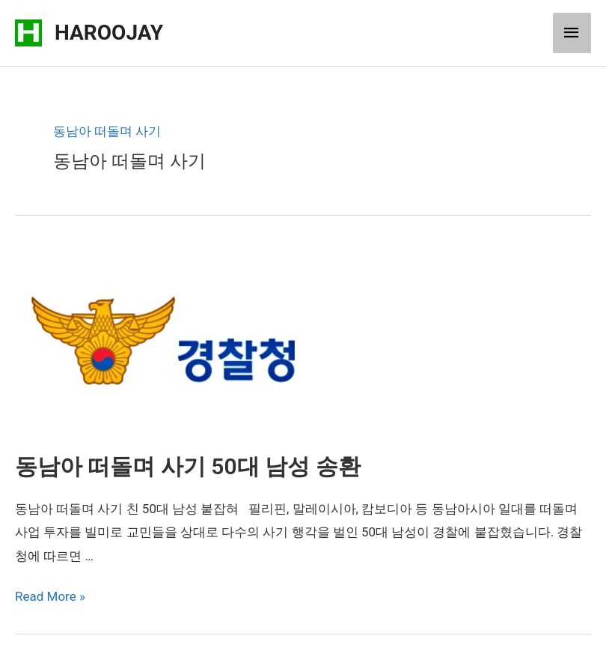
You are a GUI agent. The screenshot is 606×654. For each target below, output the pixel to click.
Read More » (50, 596)
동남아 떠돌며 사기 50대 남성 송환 (188, 466)
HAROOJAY (109, 32)
